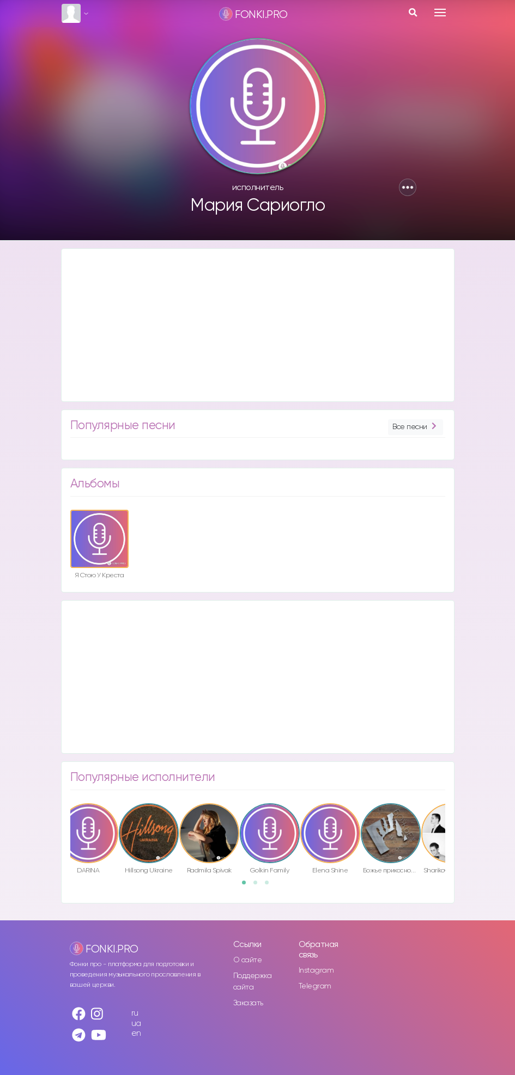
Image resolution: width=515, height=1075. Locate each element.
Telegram (315, 986)
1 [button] (247, 886)
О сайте (247, 960)
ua (136, 1023)
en (136, 1033)
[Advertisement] (258, 325)
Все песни (415, 427)
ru (134, 1013)
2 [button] (258, 886)
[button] (407, 187)
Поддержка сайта (252, 981)
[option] (99, 546)
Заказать (248, 1003)
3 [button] (270, 886)
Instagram (316, 970)
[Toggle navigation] (440, 12)
